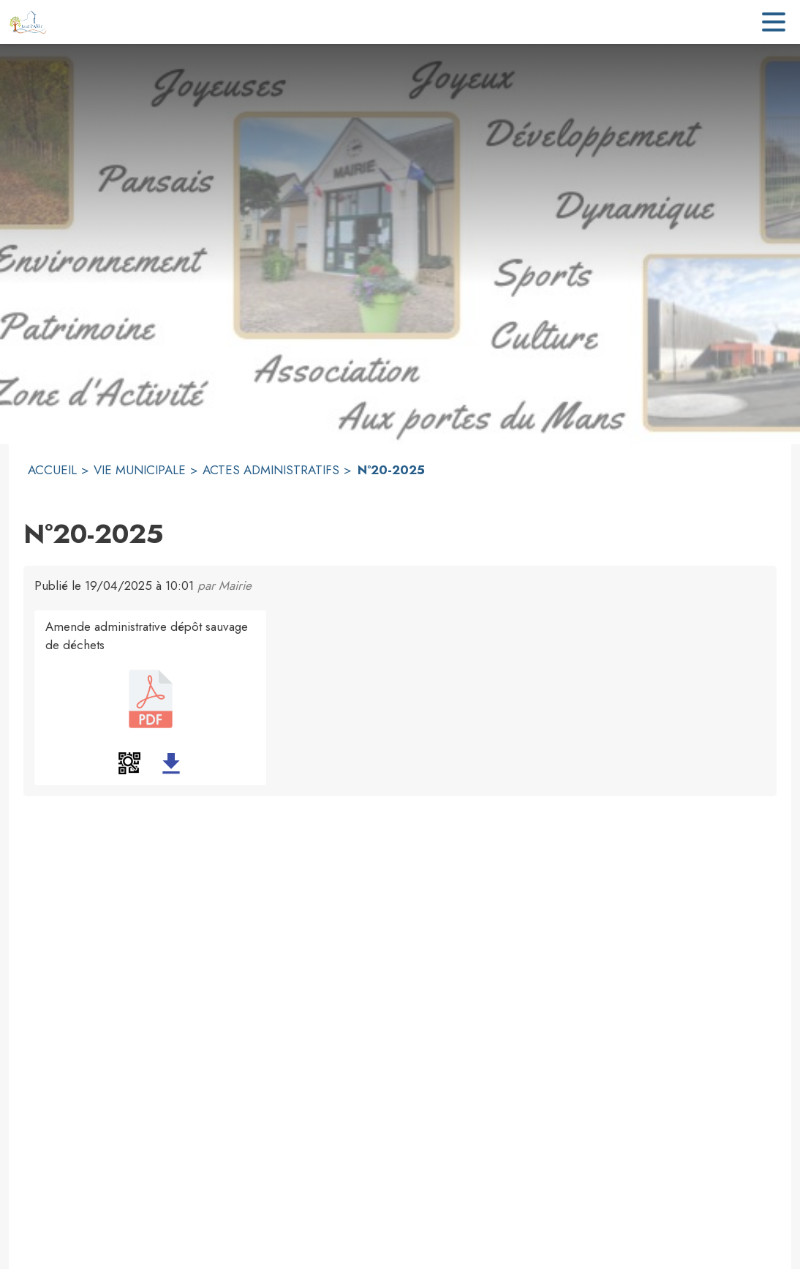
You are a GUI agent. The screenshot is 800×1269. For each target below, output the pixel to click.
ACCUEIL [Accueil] (52, 470)
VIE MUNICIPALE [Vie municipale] (140, 470)
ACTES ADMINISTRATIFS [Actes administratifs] (271, 470)
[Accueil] (27, 22)
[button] (129, 763)
